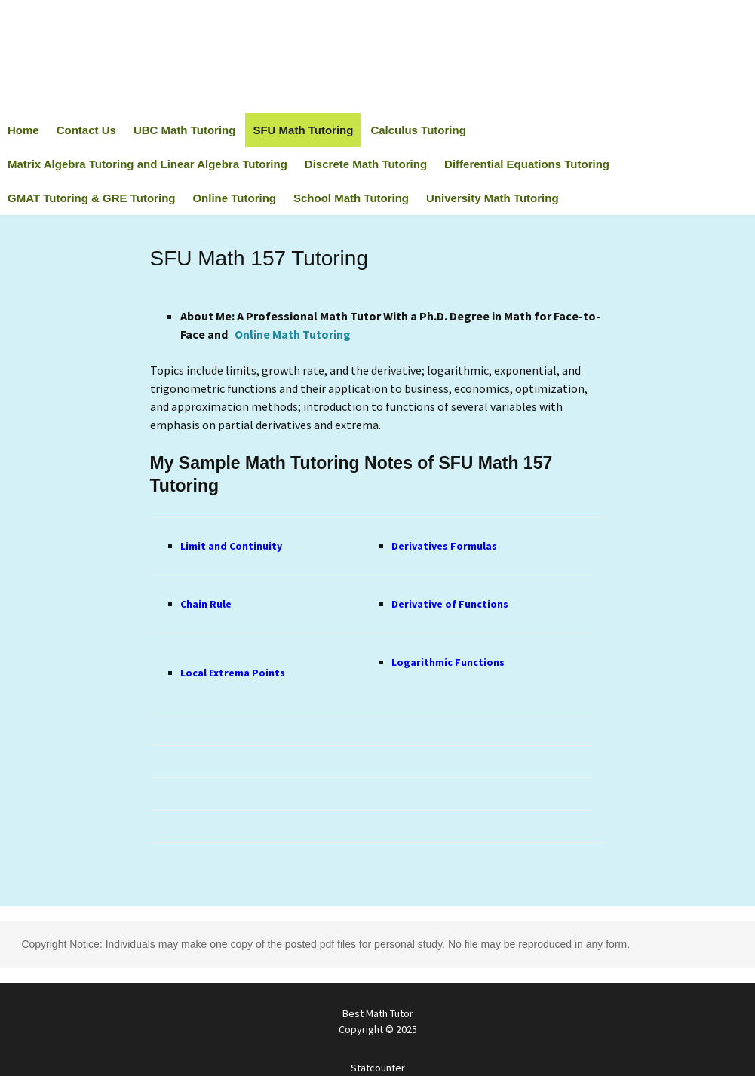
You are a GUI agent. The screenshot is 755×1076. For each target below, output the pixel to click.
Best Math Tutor (377, 1022)
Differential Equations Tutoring (526, 164)
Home (23, 130)
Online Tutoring (234, 198)
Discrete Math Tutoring (366, 164)
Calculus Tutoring (417, 130)
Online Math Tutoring (293, 334)
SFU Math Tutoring (303, 130)
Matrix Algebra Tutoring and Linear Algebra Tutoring (147, 164)
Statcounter (378, 1067)
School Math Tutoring (351, 198)
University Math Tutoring (492, 198)
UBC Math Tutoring (185, 130)
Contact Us (86, 130)
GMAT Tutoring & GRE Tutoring (91, 198)
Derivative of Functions (449, 604)
